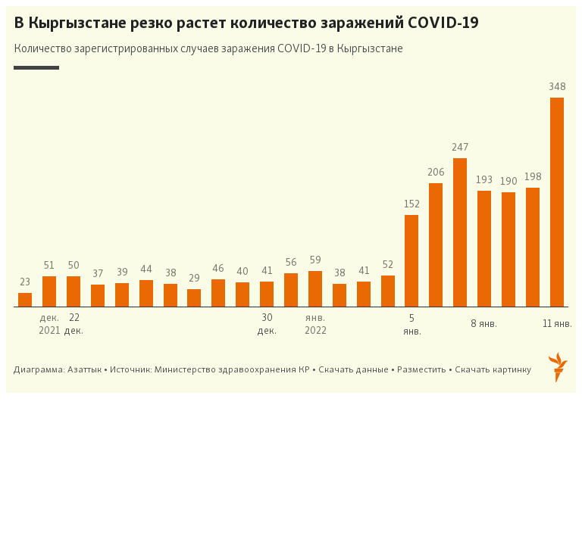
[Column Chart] (291, 199)
